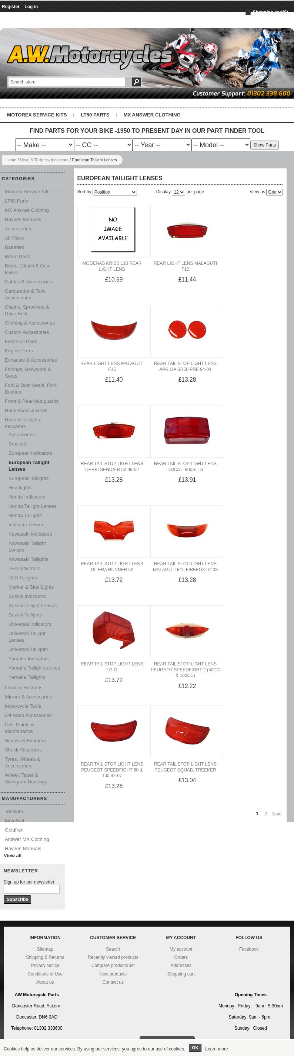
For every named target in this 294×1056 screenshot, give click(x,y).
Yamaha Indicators (29, 658)
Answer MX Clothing (27, 839)
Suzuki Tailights (25, 615)
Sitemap (45, 949)
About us (45, 982)
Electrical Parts (21, 341)
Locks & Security (23, 687)
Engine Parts (19, 350)
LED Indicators (25, 568)
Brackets (18, 444)
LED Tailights (23, 577)
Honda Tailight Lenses (33, 506)
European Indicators (30, 453)
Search (113, 949)
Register (11, 6)
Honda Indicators (27, 497)
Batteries (14, 247)
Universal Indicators (30, 624)
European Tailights (29, 478)
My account (181, 949)
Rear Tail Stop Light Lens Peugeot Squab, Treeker (185, 767)
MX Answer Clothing (152, 115)
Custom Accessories (27, 332)
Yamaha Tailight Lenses (34, 668)
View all (12, 855)
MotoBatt (14, 820)
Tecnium (14, 811)
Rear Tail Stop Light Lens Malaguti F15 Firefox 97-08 (185, 566)
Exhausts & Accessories (31, 360)
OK (195, 1047)
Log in (31, 6)
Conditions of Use (45, 974)
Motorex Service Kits (37, 115)
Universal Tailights (28, 649)
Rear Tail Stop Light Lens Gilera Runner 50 (112, 566)
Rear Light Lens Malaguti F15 (112, 366)
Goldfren (14, 830)
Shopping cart (181, 974)
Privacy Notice (45, 965)
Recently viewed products (113, 957)
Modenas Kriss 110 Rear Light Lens (111, 266)
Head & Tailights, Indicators (44, 160)
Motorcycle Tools (23, 706)
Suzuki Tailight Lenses (33, 605)
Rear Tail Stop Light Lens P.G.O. (112, 666)
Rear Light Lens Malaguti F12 (185, 266)
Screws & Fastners (25, 740)
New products (113, 974)
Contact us (113, 982)
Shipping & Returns (45, 957)
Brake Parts (17, 256)
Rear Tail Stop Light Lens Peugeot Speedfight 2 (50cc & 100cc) (185, 669)
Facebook (249, 949)
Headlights (20, 487)
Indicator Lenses (26, 524)
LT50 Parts (95, 115)
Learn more (216, 1049)
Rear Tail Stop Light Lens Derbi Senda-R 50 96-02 (112, 466)
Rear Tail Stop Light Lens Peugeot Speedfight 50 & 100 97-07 (112, 769)
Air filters (14, 238)
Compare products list (113, 965)
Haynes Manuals (23, 219)
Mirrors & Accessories (28, 697)
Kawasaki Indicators (30, 534)
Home (11, 160)
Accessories (18, 228)
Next (277, 813)
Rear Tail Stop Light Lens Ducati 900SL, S (185, 466)
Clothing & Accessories (30, 323)
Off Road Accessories (28, 715)
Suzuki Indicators (27, 596)
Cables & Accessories (28, 281)
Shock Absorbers (23, 750)
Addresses (180, 965)
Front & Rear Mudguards (32, 401)
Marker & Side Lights (31, 587)
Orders (181, 957)
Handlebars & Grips (26, 410)
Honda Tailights (25, 515)
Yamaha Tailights (27, 677)
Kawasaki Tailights (29, 559)
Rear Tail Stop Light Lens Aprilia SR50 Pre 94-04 (185, 366)
